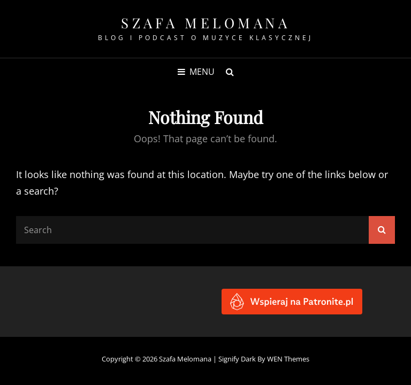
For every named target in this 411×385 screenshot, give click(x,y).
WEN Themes (288, 359)
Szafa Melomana (205, 22)
